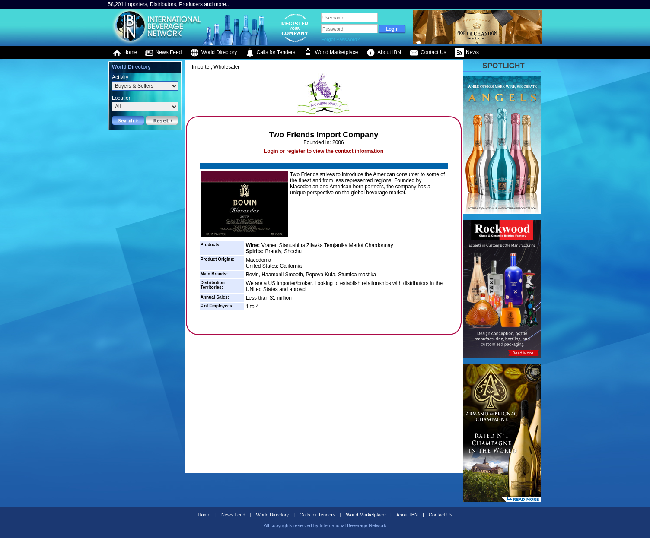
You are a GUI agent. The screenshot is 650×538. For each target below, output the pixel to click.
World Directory (213, 52)
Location (121, 98)
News (467, 52)
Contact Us (428, 52)
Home (124, 52)
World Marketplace (331, 52)
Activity (120, 77)
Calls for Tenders (270, 52)
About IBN (383, 52)
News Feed (163, 52)
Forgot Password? (340, 39)
